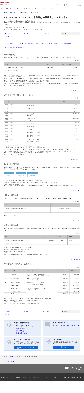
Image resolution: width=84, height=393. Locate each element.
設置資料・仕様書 (21, 328)
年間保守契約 (9, 43)
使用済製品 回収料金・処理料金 (14, 47)
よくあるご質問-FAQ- (22, 332)
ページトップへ (76, 90)
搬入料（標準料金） (54, 43)
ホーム (5, 12)
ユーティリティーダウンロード (24, 327)
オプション (46, 33)
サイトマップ (50, 377)
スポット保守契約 (41, 43)
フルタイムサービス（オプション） (24, 43)
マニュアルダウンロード (22, 325)
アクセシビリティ (40, 377)
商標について (29, 377)
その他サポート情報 (21, 333)
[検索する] (54, 5)
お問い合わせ (64, 347)
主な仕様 (7, 33)
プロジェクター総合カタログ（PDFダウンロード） (67, 326)
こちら (15, 27)
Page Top (78, 369)
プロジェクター (20, 12)
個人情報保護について (9, 377)
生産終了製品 (12, 12)
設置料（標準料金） (67, 43)
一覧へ (72, 368)
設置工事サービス (21, 330)
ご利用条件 (20, 377)
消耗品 (7, 36)
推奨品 (26, 33)
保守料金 (64, 33)
